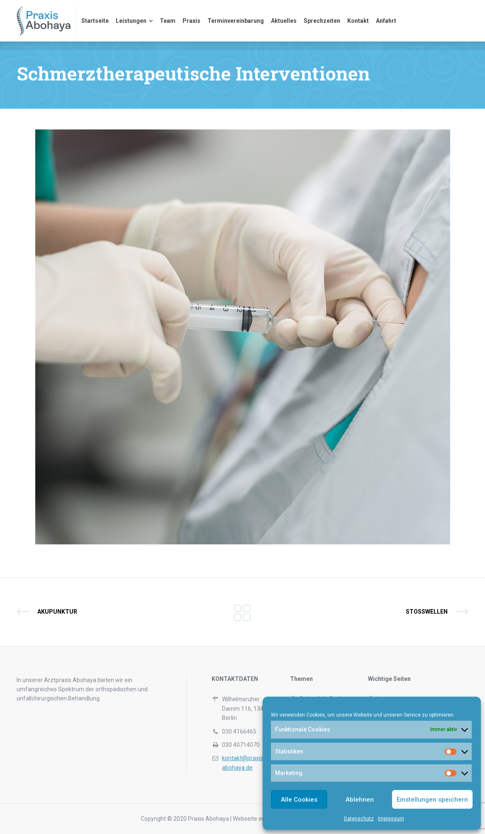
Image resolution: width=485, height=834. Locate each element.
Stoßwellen (427, 611)
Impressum (391, 819)
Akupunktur (57, 611)
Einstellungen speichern (432, 799)
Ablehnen (360, 799)
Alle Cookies (299, 799)
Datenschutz (359, 819)
